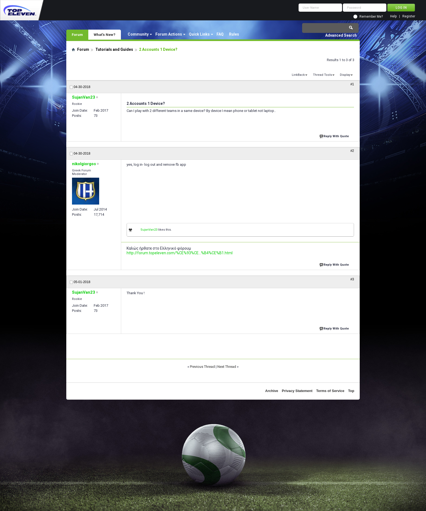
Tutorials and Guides (114, 49)
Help (393, 16)
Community (138, 34)
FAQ (220, 34)
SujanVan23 (148, 229)
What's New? (104, 34)
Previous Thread (202, 367)
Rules (234, 34)
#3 (352, 279)
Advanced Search (341, 35)
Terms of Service (330, 391)
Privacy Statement (297, 391)
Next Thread (226, 367)
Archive (271, 391)
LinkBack (298, 75)
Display (345, 75)
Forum (77, 34)
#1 (352, 84)
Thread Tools (322, 75)
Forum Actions (168, 34)
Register (408, 16)
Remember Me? (371, 16)
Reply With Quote (335, 135)
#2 (352, 151)
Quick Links (199, 34)
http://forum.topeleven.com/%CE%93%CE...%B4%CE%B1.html (180, 253)
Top (351, 391)
